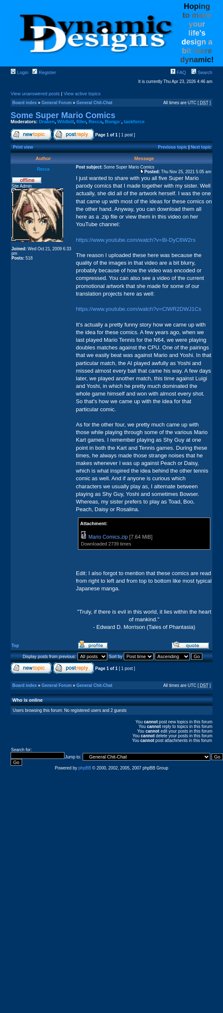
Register (44, 72)
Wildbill (65, 121)
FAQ (178, 72)
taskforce (134, 121)
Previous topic (172, 147)
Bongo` (113, 121)
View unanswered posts (35, 93)
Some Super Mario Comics (63, 115)
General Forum (57, 102)
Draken (47, 121)
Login (19, 72)
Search (201, 72)
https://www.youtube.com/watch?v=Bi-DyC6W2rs (135, 240)
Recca (95, 121)
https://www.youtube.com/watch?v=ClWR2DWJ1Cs (138, 309)
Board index (24, 102)
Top (15, 645)
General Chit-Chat (94, 102)
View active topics (82, 93)
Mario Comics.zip (108, 537)
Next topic (201, 147)
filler (81, 121)
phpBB (84, 768)
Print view (23, 147)
